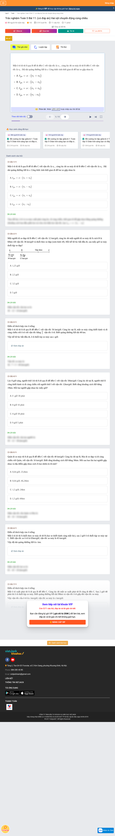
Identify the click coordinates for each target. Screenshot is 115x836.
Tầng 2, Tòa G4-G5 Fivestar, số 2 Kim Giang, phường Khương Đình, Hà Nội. (37, 780)
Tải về (70, 31)
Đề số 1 (9, 38)
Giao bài (44, 31)
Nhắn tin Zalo (105, 830)
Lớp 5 (7, 13)
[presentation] (59, 66)
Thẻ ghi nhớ (19, 47)
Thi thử (61, 47)
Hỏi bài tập (5, 828)
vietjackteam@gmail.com (20, 788)
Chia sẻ (18, 31)
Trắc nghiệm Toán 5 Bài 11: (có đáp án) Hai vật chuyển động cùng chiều (40, 13)
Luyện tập (40, 47)
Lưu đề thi (97, 31)
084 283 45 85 (17, 784)
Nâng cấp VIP (57, 736)
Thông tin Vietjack (15, 796)
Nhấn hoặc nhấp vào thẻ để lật (57, 109)
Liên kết (9, 792)
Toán (12, 13)
